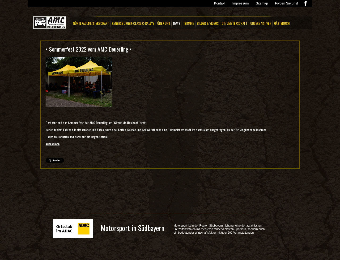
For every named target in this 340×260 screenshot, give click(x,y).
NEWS (176, 23)
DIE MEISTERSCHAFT (234, 23)
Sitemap (262, 3)
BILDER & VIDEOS (208, 23)
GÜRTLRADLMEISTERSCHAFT (91, 23)
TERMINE (188, 23)
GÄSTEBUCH (282, 23)
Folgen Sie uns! (286, 3)
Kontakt (219, 3)
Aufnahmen (53, 143)
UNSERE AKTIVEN (260, 23)
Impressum (240, 3)
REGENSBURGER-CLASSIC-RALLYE (133, 23)
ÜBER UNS (163, 23)
